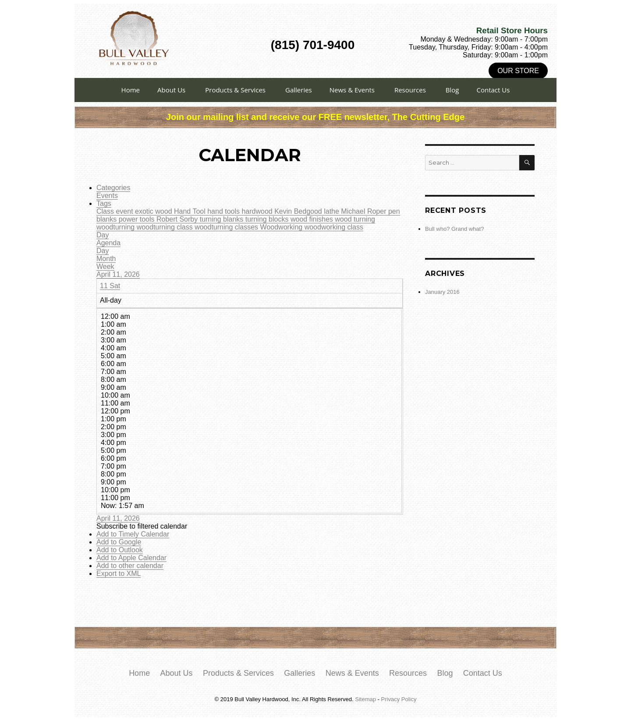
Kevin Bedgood (299, 211)
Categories (113, 187)
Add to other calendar (129, 565)
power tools (137, 219)
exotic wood (154, 211)
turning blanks (222, 219)
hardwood (257, 211)
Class (106, 211)
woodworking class (334, 227)
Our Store (518, 70)
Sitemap (365, 699)
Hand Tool (190, 211)
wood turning (355, 219)
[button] (141, 526)
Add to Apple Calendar (131, 557)
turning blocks (268, 219)
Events (107, 195)
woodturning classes (227, 227)
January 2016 (442, 292)
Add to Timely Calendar (132, 534)
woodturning (116, 227)
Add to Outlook (119, 550)
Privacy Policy (399, 699)
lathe (332, 211)
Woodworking (282, 227)
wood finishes (313, 219)
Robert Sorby (178, 219)
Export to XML (118, 573)
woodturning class (166, 227)
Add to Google (118, 542)
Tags (103, 203)
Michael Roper (364, 211)
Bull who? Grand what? (454, 229)
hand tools (224, 211)
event (125, 211)
